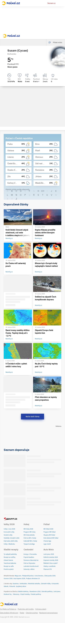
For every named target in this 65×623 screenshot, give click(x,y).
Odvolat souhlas (32, 613)
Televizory (16, 594)
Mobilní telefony (23, 591)
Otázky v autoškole (49, 566)
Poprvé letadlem (29, 557)
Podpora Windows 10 (33, 578)
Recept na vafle (9, 566)
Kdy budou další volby (11, 541)
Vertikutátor (23, 583)
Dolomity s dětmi (29, 569)
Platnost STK (47, 569)
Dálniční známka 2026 (50, 557)
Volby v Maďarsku (9, 544)
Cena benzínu (38, 576)
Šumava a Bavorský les (31, 560)
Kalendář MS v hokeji (30, 541)
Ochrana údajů (40, 609)
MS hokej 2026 (28, 529)
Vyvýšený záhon (21, 586)
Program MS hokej (29, 532)
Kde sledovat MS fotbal (50, 538)
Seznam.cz (51, 3)
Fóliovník (12, 586)
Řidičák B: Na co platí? (50, 563)
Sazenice (16, 583)
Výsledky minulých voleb (11, 538)
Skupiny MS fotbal (49, 535)
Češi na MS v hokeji (30, 538)
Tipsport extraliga (29, 544)
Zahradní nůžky (46, 583)
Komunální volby (9, 532)
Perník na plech (9, 569)
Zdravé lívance (8, 560)
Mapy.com (18, 576)
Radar (22, 613)
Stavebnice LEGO (35, 591)
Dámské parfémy (47, 591)
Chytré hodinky (25, 594)
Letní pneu (56, 591)
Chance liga (47, 541)
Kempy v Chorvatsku (30, 554)
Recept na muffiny (9, 557)
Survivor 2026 (8, 578)
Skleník (6, 586)
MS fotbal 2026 (48, 529)
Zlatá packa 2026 (49, 576)
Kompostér (55, 583)
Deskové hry (8, 594)
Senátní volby (8, 535)
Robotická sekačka (34, 583)
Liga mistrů (47, 544)
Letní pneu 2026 (48, 554)
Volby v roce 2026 (9, 529)
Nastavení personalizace (48, 613)
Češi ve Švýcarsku (29, 563)
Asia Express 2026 (19, 578)
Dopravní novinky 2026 (50, 560)
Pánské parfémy (36, 594)
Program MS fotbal (49, 532)
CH (42, 191)
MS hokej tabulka (29, 535)
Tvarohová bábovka (10, 563)
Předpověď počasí (28, 576)
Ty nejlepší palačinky (10, 554)
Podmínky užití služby (26, 609)
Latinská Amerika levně (31, 566)
